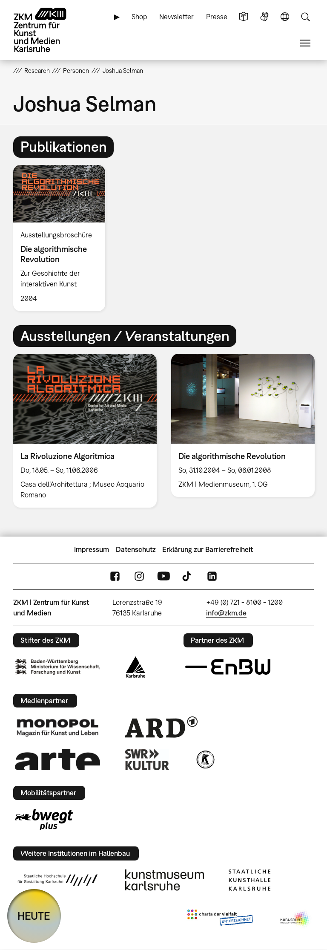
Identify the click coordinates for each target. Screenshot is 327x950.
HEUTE (33, 916)
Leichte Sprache (243, 16)
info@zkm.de (226, 613)
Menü (305, 43)
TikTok (187, 576)
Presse (216, 16)
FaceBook (114, 576)
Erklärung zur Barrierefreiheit (207, 549)
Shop (139, 16)
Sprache (284, 16)
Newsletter (176, 16)
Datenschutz (136, 549)
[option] (62, 238)
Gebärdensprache (264, 16)
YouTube (163, 576)
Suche (305, 16)
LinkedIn (212, 576)
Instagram (139, 576)
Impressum (91, 549)
